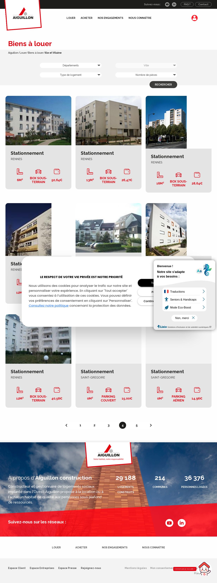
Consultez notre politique (49, 305)
